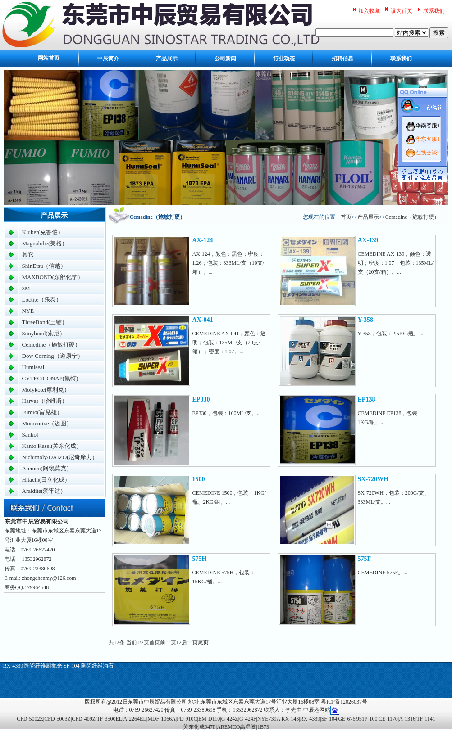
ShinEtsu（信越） (44, 265)
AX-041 (202, 319)
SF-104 (71, 666)
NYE (28, 310)
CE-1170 (388, 719)
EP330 (201, 399)
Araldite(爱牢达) (42, 490)
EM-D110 (209, 719)
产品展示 (368, 217)
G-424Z (229, 719)
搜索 (439, 32)
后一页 (190, 642)
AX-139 (368, 240)
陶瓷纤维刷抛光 (43, 666)
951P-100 (367, 719)
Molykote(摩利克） (46, 389)
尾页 (203, 642)
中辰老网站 (316, 710)
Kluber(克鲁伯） (43, 232)
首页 (346, 217)
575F (364, 558)
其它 (28, 254)
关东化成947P (199, 727)
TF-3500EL (109, 719)
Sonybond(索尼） (43, 333)
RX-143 (290, 719)
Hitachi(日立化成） (46, 479)
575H (199, 558)
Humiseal (33, 367)
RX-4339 (13, 666)
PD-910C (187, 719)
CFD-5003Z (57, 719)
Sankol (30, 434)
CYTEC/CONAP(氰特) (50, 378)
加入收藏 (369, 11)
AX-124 (202, 240)
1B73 (263, 727)
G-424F (247, 719)
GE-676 (346, 719)
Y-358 (366, 319)
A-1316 (407, 719)
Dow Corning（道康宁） (52, 355)
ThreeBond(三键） (45, 322)
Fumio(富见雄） (42, 412)
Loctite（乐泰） (42, 299)
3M (26, 288)
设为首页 (401, 11)
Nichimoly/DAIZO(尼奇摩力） (60, 457)
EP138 (366, 399)
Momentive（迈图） (47, 423)
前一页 (168, 642)
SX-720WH (373, 479)
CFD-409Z (84, 719)
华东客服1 (427, 139)
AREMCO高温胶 (236, 727)
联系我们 (434, 11)
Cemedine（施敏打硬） (51, 344)
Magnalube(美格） (45, 243)
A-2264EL (134, 719)
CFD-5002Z (30, 719)
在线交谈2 (427, 152)
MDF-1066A (161, 719)
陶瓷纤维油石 (97, 666)
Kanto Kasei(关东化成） (52, 445)
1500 (198, 479)
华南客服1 (427, 125)
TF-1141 (425, 719)
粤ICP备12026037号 (344, 702)
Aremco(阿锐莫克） (47, 468)
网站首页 (48, 58)
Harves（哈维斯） (45, 400)
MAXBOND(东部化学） (53, 277)
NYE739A (268, 719)
